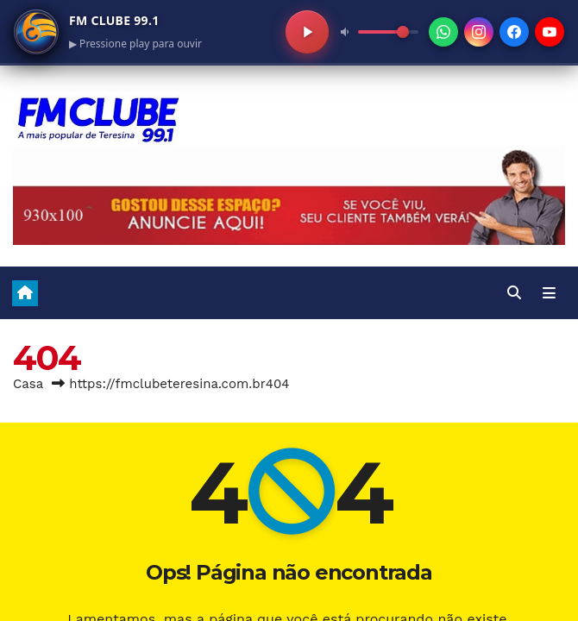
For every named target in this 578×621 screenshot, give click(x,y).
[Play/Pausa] (307, 31)
